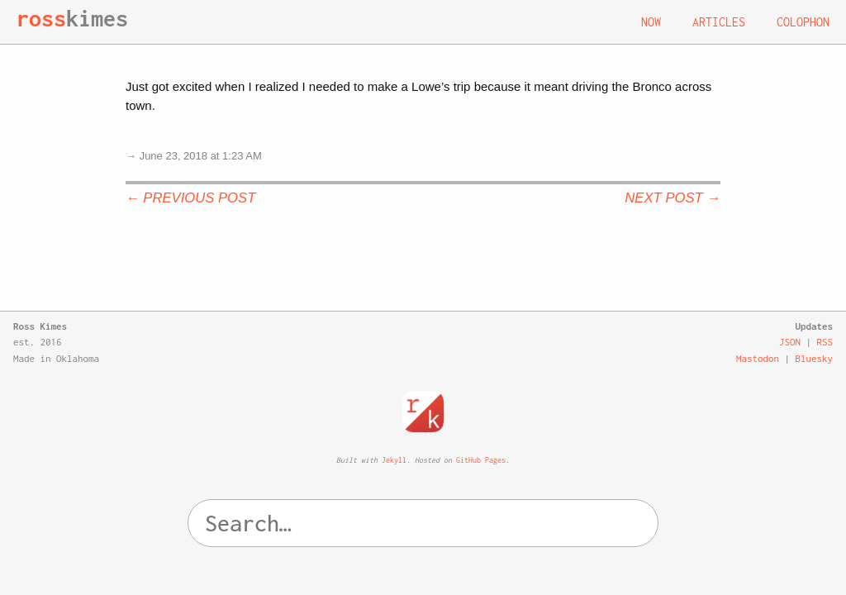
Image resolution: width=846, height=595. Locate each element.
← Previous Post (190, 198)
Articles (718, 22)
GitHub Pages (481, 459)
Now (651, 22)
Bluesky (815, 358)
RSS (825, 341)
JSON (790, 341)
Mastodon (757, 358)
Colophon (803, 22)
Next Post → (672, 198)
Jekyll (394, 459)
